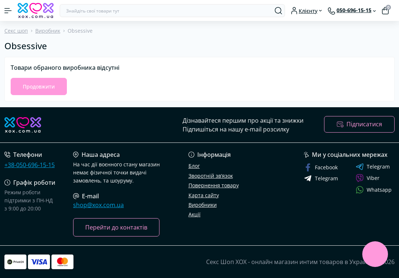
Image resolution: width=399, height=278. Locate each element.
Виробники (202, 204)
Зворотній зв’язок (210, 175)
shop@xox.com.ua (98, 205)
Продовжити (39, 86)
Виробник (47, 30)
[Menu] (8, 10)
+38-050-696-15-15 (29, 165)
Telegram (373, 166)
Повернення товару (213, 185)
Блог (194, 165)
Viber (368, 178)
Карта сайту (203, 195)
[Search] (278, 10)
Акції (194, 214)
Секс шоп (16, 30)
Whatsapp (374, 190)
